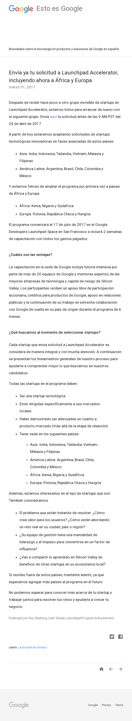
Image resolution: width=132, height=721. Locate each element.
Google (93, 705)
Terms (119, 705)
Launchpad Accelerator (32, 647)
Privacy (107, 705)
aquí (53, 116)
